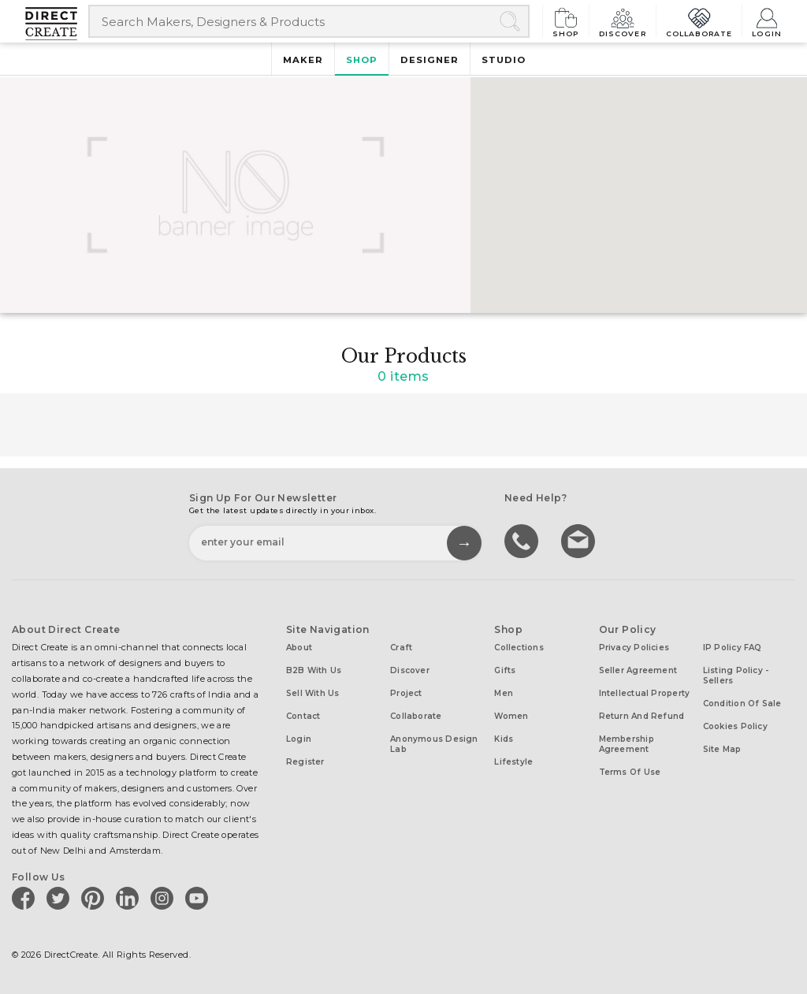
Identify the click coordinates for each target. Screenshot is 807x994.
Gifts (504, 670)
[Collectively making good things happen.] (56, 23)
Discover (622, 21)
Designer (429, 59)
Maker (303, 59)
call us (523, 540)
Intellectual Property (644, 693)
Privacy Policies (634, 647)
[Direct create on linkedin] (130, 898)
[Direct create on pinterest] (95, 898)
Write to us (580, 540)
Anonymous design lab (434, 744)
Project (406, 693)
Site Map (722, 749)
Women (511, 716)
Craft (401, 647)
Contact (303, 716)
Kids (503, 739)
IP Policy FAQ (732, 647)
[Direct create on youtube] (199, 898)
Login (767, 21)
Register (305, 762)
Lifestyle (513, 762)
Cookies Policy (735, 726)
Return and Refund (642, 716)
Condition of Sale (742, 703)
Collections (518, 647)
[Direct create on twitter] (60, 898)
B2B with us (313, 670)
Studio (504, 59)
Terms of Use (630, 772)
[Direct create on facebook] (26, 898)
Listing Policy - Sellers (736, 675)
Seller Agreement (638, 670)
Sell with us (313, 693)
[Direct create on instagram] (165, 898)
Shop (565, 21)
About (299, 647)
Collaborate (699, 21)
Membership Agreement (626, 744)
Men (503, 693)
